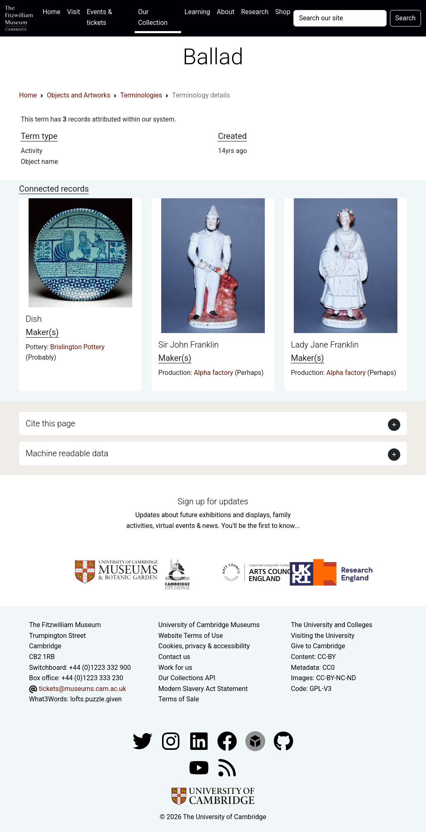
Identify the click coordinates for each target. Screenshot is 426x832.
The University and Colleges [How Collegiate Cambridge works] (331, 625)
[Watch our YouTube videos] (200, 767)
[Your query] (339, 18)
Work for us (175, 667)
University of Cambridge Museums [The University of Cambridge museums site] (209, 625)
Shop (282, 12)
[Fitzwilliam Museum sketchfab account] (256, 740)
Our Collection (152, 17)
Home (53, 11)
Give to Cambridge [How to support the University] (318, 646)
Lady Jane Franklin (325, 345)
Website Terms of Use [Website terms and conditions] (190, 636)
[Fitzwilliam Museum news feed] (227, 767)
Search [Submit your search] (405, 18)
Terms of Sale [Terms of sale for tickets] (178, 699)
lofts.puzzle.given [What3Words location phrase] (95, 699)
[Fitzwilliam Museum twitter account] (143, 740)
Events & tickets (99, 17)
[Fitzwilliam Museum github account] (283, 740)
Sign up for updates (213, 501)
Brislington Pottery (77, 347)
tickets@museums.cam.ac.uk (82, 689)
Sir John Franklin (188, 345)
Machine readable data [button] (67, 453)
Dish (34, 319)
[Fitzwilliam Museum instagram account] (171, 740)
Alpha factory (214, 373)
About (226, 12)
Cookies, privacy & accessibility (204, 646)
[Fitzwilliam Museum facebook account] (200, 740)
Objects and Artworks (78, 95)
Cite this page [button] (50, 423)
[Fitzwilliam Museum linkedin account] (228, 740)
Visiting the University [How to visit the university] (322, 636)
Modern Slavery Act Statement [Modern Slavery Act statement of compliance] (203, 689)
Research (255, 12)
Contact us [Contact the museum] (174, 657)
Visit (73, 12)
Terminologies (141, 95)
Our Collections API (186, 678)
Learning (197, 12)
